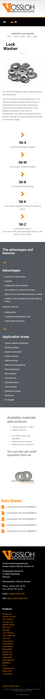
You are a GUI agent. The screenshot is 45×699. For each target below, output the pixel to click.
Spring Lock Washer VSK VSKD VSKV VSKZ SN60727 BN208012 (8, 657)
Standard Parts (8, 668)
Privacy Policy (14, 686)
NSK (38, 99)
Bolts (4, 665)
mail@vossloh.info (16, 594)
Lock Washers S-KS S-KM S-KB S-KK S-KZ (8, 635)
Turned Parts (7, 674)
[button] (4, 22)
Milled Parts (7, 671)
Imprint (5, 686)
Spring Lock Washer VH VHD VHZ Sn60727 (9, 616)
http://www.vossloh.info (17, 598)
